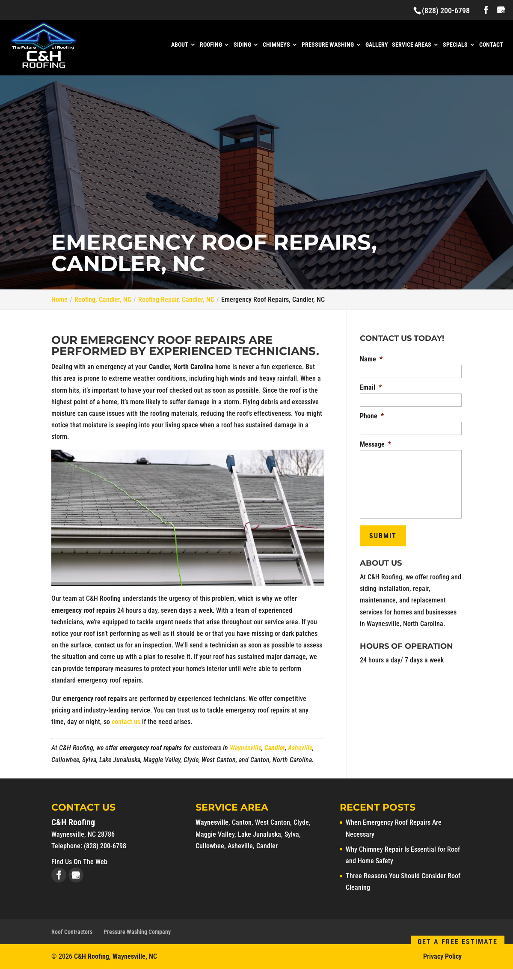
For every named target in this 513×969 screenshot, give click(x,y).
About (179, 45)
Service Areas (411, 45)
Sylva (292, 834)
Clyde (301, 822)
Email (371, 387)
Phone (372, 416)
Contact (491, 45)
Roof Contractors (71, 931)
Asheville (300, 748)
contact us (126, 722)
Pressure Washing (328, 45)
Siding (242, 45)
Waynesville (245, 748)
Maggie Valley (215, 834)
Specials (455, 45)
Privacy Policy (442, 956)
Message (375, 444)
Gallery (376, 45)
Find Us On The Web (79, 862)
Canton (242, 822)
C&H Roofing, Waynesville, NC (115, 956)
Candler (274, 748)
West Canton (272, 822)
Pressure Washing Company (137, 931)
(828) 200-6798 (446, 10)
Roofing (211, 45)
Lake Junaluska (259, 834)
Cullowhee (210, 846)
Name (371, 359)
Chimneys (276, 45)
